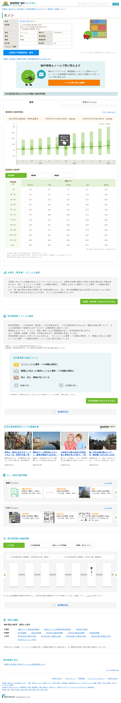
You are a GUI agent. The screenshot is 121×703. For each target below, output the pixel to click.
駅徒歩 (57, 175)
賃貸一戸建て (56, 683)
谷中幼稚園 (22, 633)
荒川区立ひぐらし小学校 (27, 640)
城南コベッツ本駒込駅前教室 (28, 629)
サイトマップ (70, 678)
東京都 (50, 9)
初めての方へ (57, 678)
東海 (26, 689)
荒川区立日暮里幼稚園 (54, 633)
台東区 (57, 9)
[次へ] (116, 492)
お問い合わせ (113, 678)
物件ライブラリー (63, 687)
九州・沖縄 (43, 689)
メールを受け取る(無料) (74, 83)
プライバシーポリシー (96, 678)
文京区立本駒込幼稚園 (76, 633)
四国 (34, 689)
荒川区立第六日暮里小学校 (101, 636)
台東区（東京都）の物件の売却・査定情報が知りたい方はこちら (27, 59)
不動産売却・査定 (25, 687)
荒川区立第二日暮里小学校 (76, 636)
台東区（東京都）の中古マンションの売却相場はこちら (24, 664)
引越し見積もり (43, 687)
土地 (113, 683)
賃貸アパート (47, 683)
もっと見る (108, 483)
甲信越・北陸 (19, 689)
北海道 (4, 689)
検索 (116, 4)
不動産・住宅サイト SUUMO (13, 9)
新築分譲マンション (75, 683)
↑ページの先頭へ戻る (112, 670)
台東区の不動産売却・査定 (21, 53)
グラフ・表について (109, 112)
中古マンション (87, 683)
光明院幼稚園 (94, 633)
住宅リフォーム (14, 687)
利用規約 (81, 678)
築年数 (33, 175)
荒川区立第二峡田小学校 (27, 636)
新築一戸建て (97, 683)
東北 (8, 689)
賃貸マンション (37, 683)
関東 (12, 689)
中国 (37, 689)
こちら (88, 596)
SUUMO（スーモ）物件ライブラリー (19, 3)
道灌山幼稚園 (36, 633)
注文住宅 (5, 687)
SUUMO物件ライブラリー (36, 9)
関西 (30, 689)
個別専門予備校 (82, 629)
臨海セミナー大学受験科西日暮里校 (57, 629)
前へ (5, 575)
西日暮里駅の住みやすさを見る (101, 401)
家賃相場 (64, 683)
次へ (116, 575)
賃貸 (29, 683)
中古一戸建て (107, 683)
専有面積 (11, 175)
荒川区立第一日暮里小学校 (51, 636)
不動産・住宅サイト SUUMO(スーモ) (14, 683)
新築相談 (34, 687)
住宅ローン (53, 687)
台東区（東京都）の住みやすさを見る (99, 302)
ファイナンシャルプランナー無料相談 (82, 687)
